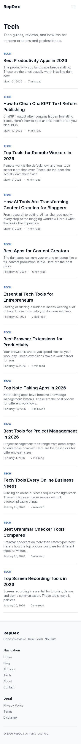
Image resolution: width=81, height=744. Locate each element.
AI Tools (9, 669)
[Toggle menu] (74, 7)
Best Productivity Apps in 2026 (35, 60)
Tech (7, 53)
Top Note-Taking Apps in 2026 (34, 388)
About (7, 681)
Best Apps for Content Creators (36, 250)
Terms (7, 711)
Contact (8, 687)
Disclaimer (10, 717)
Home (7, 657)
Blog (6, 663)
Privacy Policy (13, 705)
